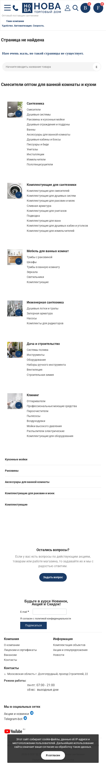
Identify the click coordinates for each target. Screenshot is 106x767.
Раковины (12, 470)
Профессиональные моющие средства (52, 406)
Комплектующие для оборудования (50, 436)
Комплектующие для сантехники (51, 185)
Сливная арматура (39, 205)
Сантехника (35, 103)
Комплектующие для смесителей (48, 190)
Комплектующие (38, 282)
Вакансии (10, 654)
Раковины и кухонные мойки (46, 119)
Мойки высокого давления (44, 426)
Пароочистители (37, 411)
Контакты (10, 659)
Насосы (32, 318)
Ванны (31, 129)
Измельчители (36, 159)
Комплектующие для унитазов (47, 210)
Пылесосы (33, 416)
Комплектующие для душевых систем (51, 195)
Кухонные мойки (16, 459)
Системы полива (37, 349)
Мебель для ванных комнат (48, 251)
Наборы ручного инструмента (46, 364)
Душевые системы (39, 114)
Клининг (33, 395)
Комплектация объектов (69, 645)
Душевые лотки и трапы (42, 308)
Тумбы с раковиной (39, 257)
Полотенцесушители (40, 164)
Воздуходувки (36, 421)
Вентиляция (34, 369)
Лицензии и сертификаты (20, 650)
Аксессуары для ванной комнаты (48, 134)
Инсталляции (35, 154)
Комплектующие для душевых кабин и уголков (57, 225)
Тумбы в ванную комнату (43, 267)
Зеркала (32, 272)
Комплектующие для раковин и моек (51, 200)
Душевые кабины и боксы (44, 139)
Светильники (35, 277)
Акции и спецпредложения (70, 650)
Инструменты (36, 354)
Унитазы (32, 149)
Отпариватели (36, 401)
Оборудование (36, 359)
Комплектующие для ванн (44, 220)
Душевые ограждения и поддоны (48, 124)
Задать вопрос (53, 577)
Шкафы (32, 262)
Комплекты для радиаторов (45, 323)
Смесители (34, 109)
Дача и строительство (43, 344)
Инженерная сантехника (45, 302)
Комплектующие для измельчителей (50, 230)
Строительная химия (40, 374)
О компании (12, 645)
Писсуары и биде (38, 144)
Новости (58, 654)
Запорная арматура (40, 313)
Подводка (33, 215)
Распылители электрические (45, 431)
